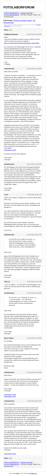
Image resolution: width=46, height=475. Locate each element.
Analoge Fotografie (26, 13)
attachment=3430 (10, 394)
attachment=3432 (10, 454)
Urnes (6, 194)
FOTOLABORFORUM (18, 7)
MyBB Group (33, 473)
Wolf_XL (7, 282)
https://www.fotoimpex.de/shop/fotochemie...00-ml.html (21, 43)
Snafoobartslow (9, 68)
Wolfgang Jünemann (11, 34)
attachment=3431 (10, 396)
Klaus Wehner (9, 338)
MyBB (17, 473)
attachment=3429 (10, 150)
